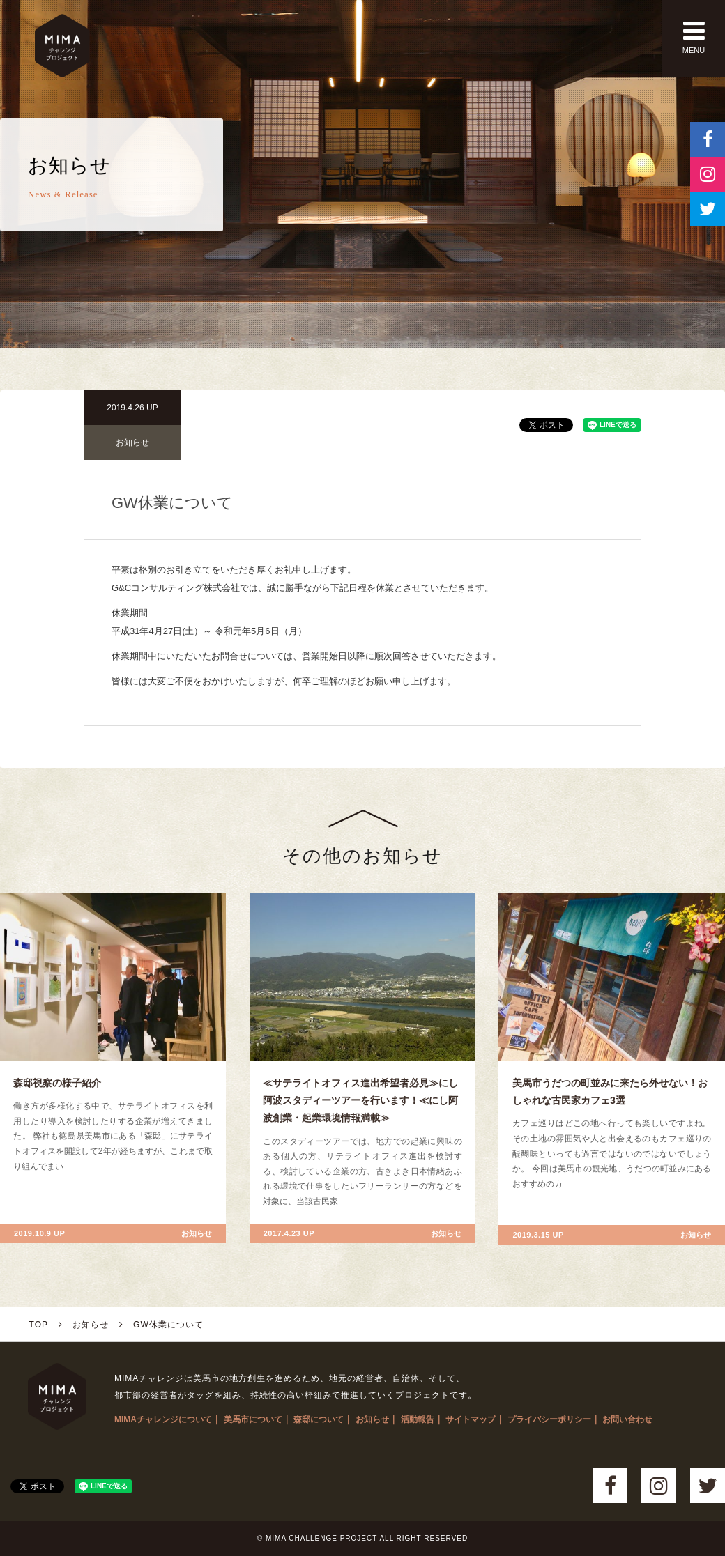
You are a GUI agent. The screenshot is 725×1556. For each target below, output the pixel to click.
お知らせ (132, 442)
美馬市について (253, 1419)
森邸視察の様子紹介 (57, 1082)
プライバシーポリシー (549, 1419)
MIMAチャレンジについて (163, 1419)
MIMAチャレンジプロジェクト (62, 45)
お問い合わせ (627, 1419)
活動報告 (417, 1419)
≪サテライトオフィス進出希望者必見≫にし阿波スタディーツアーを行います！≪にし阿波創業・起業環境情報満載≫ (360, 1100)
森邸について (318, 1419)
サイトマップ (470, 1419)
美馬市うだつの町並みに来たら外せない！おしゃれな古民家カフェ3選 (610, 1091)
